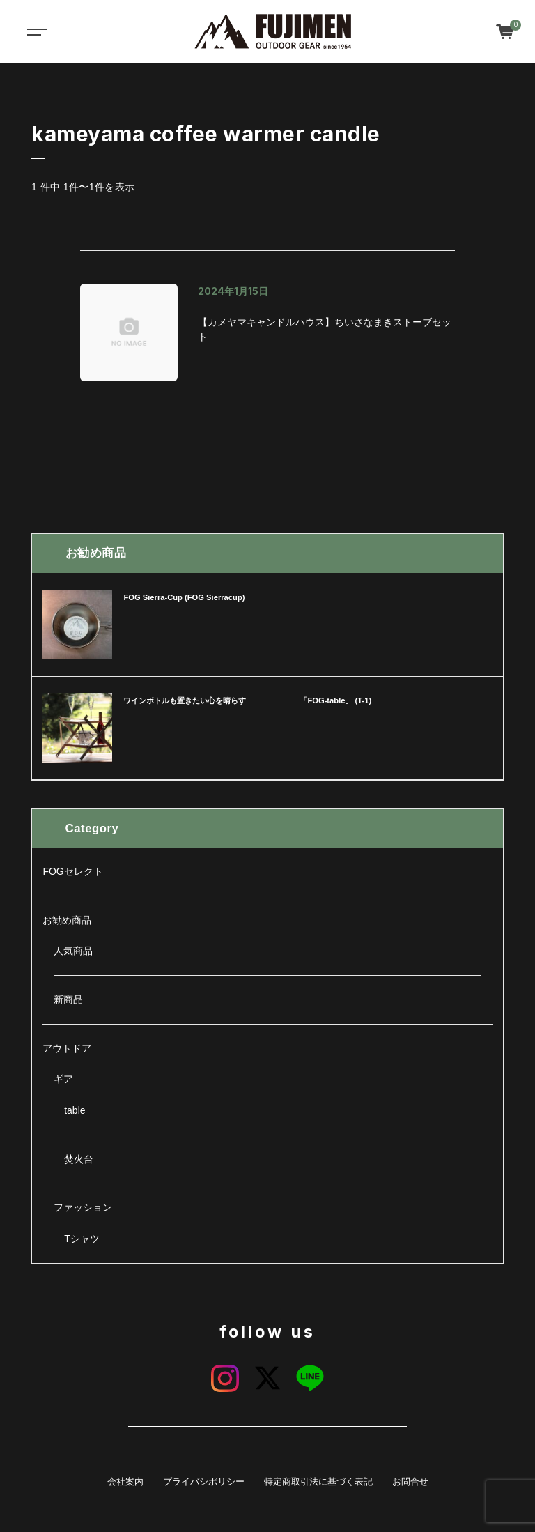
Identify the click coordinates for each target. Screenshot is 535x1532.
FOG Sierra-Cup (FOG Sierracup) (184, 597)
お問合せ (410, 1482)
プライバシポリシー (204, 1482)
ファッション (83, 1207)
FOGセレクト (72, 871)
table (74, 1110)
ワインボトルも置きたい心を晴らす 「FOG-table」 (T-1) (247, 700)
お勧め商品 (66, 920)
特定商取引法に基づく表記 (318, 1482)
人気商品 (73, 950)
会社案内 (125, 1482)
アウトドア (66, 1048)
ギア (63, 1079)
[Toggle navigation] (35, 31)
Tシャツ (82, 1238)
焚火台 (78, 1159)
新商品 (68, 999)
